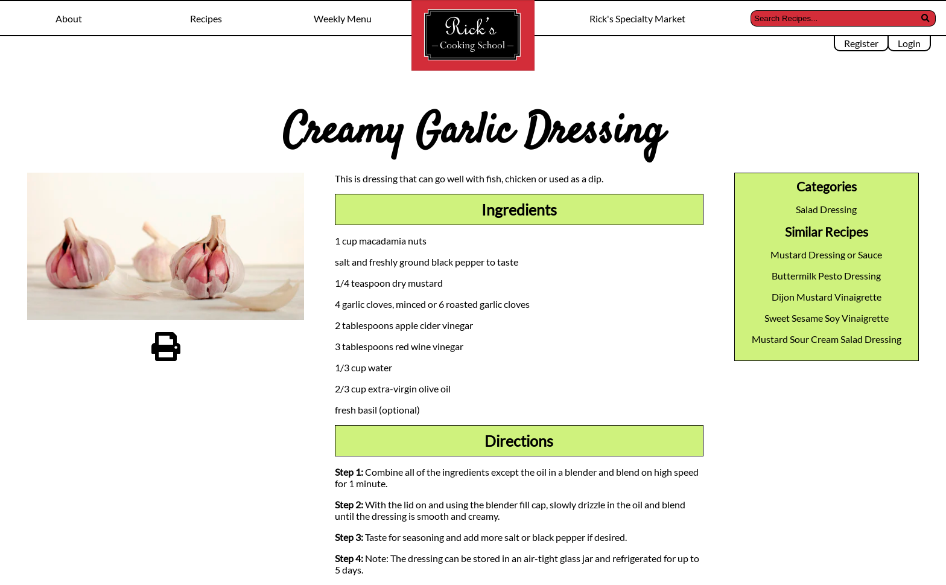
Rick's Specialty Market (637, 18)
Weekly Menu (343, 18)
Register (861, 43)
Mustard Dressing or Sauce (826, 254)
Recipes (206, 18)
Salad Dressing (826, 209)
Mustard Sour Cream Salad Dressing (826, 339)
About (69, 18)
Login (909, 43)
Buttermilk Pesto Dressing (826, 275)
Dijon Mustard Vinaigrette (826, 296)
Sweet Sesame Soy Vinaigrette (826, 318)
